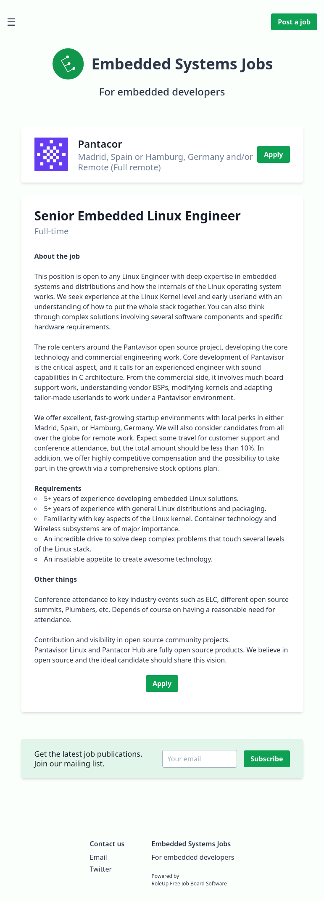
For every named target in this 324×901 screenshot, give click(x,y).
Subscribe (267, 758)
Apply (273, 154)
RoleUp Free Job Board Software (189, 883)
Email (98, 857)
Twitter (101, 869)
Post (294, 21)
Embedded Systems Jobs (191, 843)
